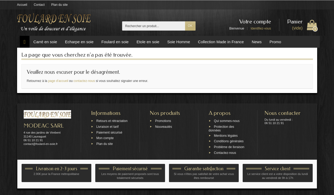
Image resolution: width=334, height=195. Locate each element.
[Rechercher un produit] (153, 26)
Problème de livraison (229, 147)
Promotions (163, 121)
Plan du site (104, 144)
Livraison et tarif (107, 126)
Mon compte (105, 138)
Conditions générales (229, 141)
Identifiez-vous (261, 28)
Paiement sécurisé (109, 132)
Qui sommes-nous (227, 121)
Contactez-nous (225, 153)
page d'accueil (58, 81)
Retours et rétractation (112, 121)
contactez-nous (84, 81)
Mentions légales (226, 135)
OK (190, 26)
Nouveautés (163, 126)
